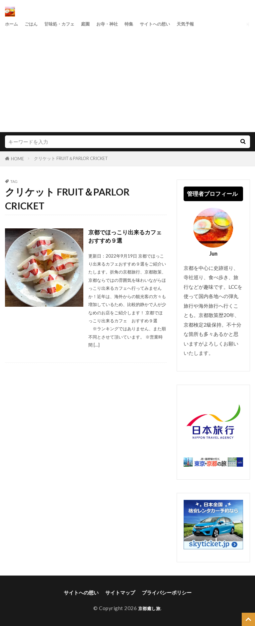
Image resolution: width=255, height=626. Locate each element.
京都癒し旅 (149, 608)
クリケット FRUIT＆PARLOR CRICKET (71, 158)
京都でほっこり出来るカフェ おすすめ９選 (127, 237)
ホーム (12, 24)
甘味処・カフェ (65, 24)
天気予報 (206, 24)
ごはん (34, 24)
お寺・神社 (118, 24)
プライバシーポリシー (167, 592)
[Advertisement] (127, 79)
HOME (17, 158)
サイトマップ (120, 592)
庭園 (95, 24)
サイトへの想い (171, 24)
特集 (143, 24)
